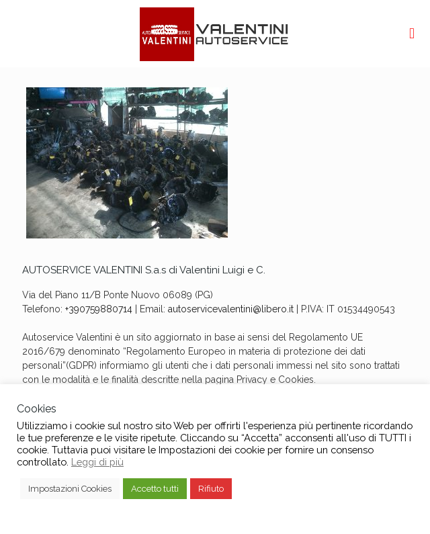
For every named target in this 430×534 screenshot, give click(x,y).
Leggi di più (97, 462)
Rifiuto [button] (211, 489)
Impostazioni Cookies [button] (70, 489)
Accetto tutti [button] (155, 489)
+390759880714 (98, 309)
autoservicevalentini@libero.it (231, 309)
